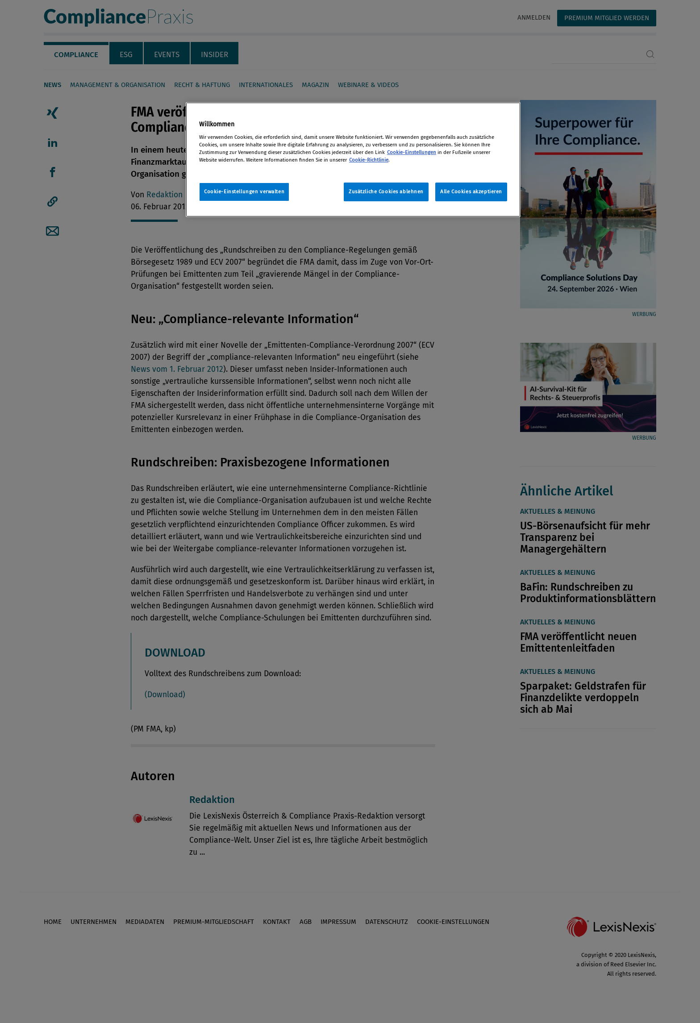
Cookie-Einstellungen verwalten (244, 191)
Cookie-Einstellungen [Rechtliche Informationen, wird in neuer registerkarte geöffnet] (411, 152)
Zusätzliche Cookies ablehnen (386, 191)
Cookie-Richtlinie (368, 160)
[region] (353, 159)
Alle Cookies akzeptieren (471, 191)
